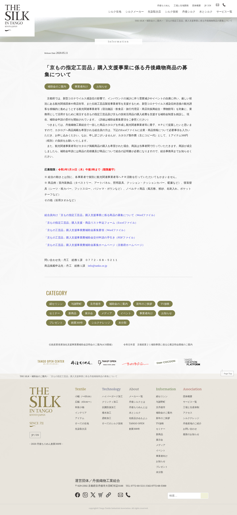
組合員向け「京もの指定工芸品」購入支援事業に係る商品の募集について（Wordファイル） (100, 215)
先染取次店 (154, 11)
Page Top (228, 373)
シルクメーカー (134, 11)
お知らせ (101, 86)
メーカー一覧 (136, 396)
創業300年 (77, 322)
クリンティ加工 (110, 401)
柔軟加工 (106, 418)
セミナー (54, 313)
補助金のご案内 (57, 86)
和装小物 (79, 407)
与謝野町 (76, 303)
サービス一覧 (224, 11)
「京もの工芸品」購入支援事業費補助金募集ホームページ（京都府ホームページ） (94, 245)
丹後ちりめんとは (138, 407)
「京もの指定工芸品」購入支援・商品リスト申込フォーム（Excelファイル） (91, 222)
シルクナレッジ (101, 322)
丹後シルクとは (137, 401)
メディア (106, 313)
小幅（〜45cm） (84, 396)
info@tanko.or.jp (97, 265)
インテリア (81, 412)
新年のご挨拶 (144, 303)
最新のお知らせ (191, 434)
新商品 (72, 313)
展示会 (89, 313)
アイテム (79, 418)
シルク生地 (114, 11)
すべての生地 (82, 423)
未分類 (122, 322)
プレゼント (56, 322)
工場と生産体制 (191, 407)
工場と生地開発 (181, 5)
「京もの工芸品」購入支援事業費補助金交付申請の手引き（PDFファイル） (90, 237)
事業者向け (81, 86)
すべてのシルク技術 (112, 423)
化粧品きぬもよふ (138, 418)
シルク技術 (171, 11)
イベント (125, 313)
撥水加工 (106, 412)
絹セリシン (56, 303)
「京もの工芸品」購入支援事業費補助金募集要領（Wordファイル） (85, 230)
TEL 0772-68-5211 (136, 485)
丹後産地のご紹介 (192, 423)
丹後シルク (188, 11)
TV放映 (165, 303)
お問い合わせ (190, 428)
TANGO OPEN (136, 423)
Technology (111, 389)
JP (205, 5)
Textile (80, 389)
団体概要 (196, 5)
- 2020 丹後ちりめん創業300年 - (46, 443)
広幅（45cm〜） (84, 401)
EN (209, 5)
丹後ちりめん (163, 5)
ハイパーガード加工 (112, 396)
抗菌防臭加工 (109, 407)
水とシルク (205, 11)
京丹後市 (95, 303)
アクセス (187, 412)
